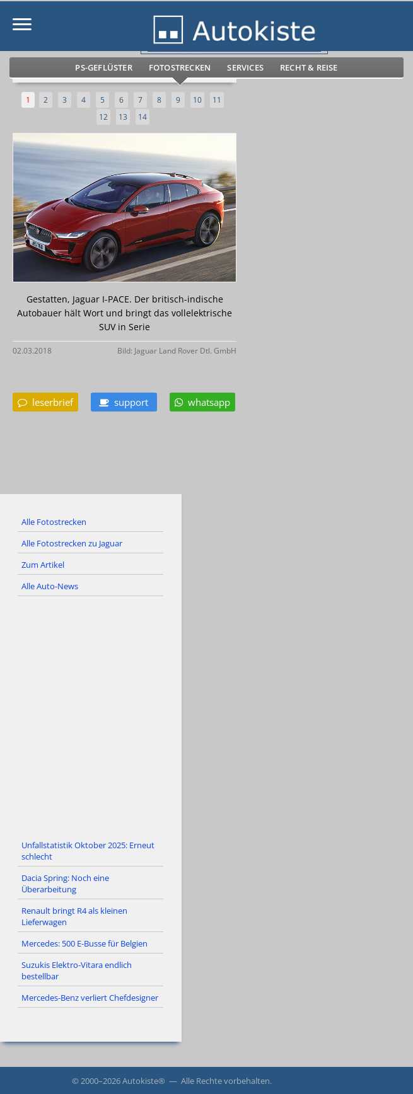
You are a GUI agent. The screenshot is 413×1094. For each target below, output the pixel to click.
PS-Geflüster (103, 67)
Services (245, 67)
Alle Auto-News (49, 586)
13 (123, 117)
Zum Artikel (42, 564)
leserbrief (45, 402)
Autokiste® (143, 1080)
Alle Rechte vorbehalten (225, 1080)
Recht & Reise (309, 67)
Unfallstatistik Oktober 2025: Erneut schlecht (87, 850)
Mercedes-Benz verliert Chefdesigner (89, 997)
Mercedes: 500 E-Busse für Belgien (84, 943)
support (123, 402)
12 (103, 117)
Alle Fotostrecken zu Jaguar (71, 543)
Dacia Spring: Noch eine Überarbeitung (65, 883)
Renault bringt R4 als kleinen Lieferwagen (74, 916)
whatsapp (202, 402)
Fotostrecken (180, 67)
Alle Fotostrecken (53, 521)
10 (197, 100)
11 (216, 100)
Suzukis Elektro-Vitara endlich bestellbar (76, 970)
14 (142, 117)
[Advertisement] (206, 716)
